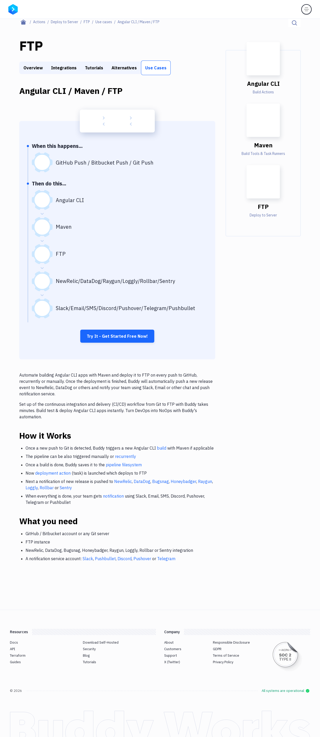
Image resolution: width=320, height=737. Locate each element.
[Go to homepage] (13, 8)
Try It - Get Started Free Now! (117, 336)
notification (113, 496)
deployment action (53, 473)
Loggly (32, 487)
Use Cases (156, 67)
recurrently (125, 456)
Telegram (166, 558)
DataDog (142, 481)
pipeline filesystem (124, 464)
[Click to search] (294, 23)
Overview (33, 67)
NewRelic (123, 481)
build (161, 448)
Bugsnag (160, 481)
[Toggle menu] (306, 9)
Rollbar (47, 487)
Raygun (205, 481)
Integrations (64, 67)
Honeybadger (183, 481)
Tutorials (94, 67)
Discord (125, 558)
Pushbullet (105, 558)
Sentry (66, 487)
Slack (88, 558)
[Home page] (26, 22)
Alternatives (124, 67)
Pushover (142, 558)
